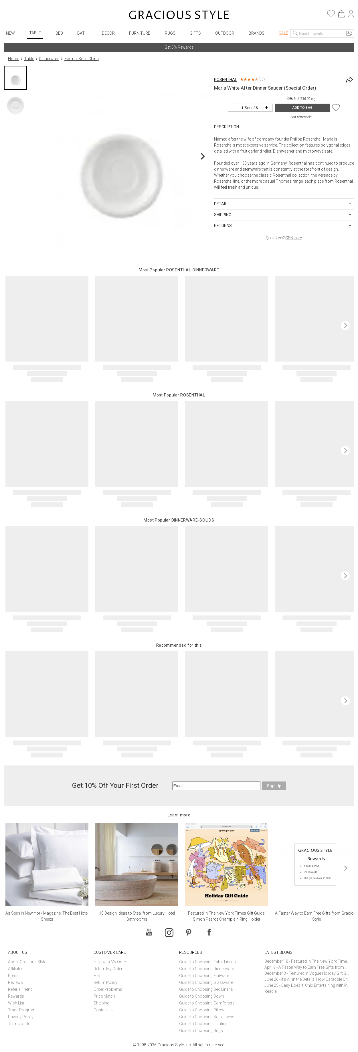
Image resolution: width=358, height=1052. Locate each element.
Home (13, 58)
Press (13, 975)
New (10, 33)
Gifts (195, 33)
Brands (256, 33)
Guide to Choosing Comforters (207, 1003)
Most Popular (179, 270)
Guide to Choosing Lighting (203, 1023)
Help (98, 975)
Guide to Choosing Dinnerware (206, 968)
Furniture (139, 33)
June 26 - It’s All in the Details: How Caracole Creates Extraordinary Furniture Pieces (307, 979)
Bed (59, 33)
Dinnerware (49, 58)
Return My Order (108, 968)
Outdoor (224, 33)
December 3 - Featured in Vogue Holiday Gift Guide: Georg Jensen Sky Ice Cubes (307, 973)
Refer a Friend (20, 989)
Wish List (16, 1003)
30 (262, 79)
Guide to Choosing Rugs (201, 1030)
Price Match (104, 996)
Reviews (15, 982)
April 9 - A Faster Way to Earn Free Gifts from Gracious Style (307, 967)
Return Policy (105, 982)
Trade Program (21, 1010)
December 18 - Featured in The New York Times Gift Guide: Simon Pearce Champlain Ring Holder (307, 961)
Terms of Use (20, 1023)
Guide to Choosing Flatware (204, 975)
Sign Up (274, 785)
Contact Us (104, 1010)
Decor (108, 33)
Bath (82, 33)
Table (35, 33)
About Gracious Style (27, 962)
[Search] (295, 33)
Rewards (16, 996)
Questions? (284, 238)
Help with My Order (110, 962)
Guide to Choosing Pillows (203, 1010)
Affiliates (15, 968)
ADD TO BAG (302, 108)
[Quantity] (252, 108)
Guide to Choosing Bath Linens (206, 1017)
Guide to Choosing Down (201, 996)
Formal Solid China (81, 58)
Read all (271, 991)
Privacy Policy (20, 1017)
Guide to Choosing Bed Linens (206, 989)
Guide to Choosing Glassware (206, 982)
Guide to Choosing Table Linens (207, 962)
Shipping (101, 1003)
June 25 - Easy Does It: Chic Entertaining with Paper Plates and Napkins (307, 985)
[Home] (179, 15)
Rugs (170, 33)
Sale (283, 33)
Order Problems (108, 989)
